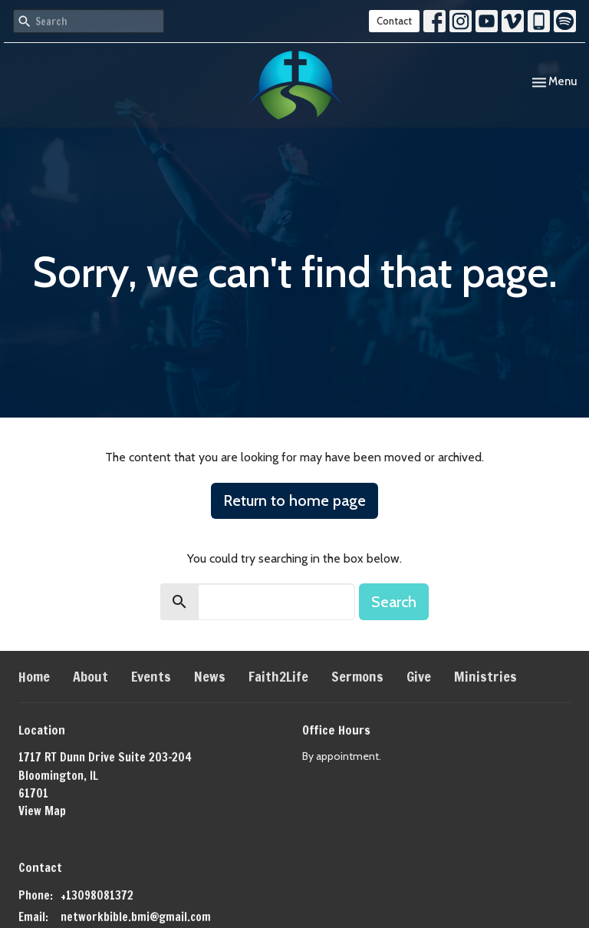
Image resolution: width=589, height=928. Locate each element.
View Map (42, 811)
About (90, 676)
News (209, 676)
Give (418, 676)
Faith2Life (278, 676)
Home (34, 676)
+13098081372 (97, 895)
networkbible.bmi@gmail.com (136, 917)
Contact (394, 21)
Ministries (485, 676)
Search (393, 602)
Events (151, 676)
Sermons (357, 676)
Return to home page (294, 500)
